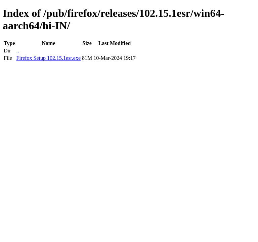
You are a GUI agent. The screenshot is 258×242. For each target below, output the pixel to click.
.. (17, 50)
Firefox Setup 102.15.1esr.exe (48, 58)
